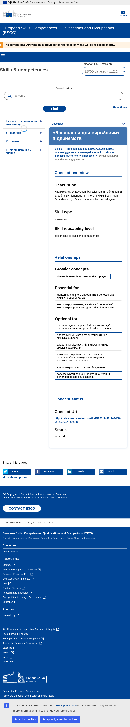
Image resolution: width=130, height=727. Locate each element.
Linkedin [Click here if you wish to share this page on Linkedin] (80, 471)
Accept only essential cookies (59, 719)
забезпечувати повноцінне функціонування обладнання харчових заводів (83, 375)
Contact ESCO (10, 551)
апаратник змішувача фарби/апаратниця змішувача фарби (82, 336)
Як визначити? (68, 2)
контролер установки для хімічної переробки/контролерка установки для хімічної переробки (86, 306)
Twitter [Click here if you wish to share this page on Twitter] (15, 471)
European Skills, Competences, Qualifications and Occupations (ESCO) (48, 533)
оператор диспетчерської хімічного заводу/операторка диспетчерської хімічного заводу (84, 327)
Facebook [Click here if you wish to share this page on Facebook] (49, 471)
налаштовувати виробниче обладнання (81, 367)
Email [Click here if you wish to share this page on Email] (111, 471)
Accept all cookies (25, 719)
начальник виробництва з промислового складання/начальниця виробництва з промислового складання (81, 357)
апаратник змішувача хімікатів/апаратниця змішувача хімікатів (83, 346)
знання (59, 149)
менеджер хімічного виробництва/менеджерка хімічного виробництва (85, 296)
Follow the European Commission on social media (28, 695)
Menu (3, 56)
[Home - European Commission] (19, 14)
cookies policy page (65, 705)
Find (54, 108)
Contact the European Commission (21, 691)
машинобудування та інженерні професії (78, 152)
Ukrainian (123, 14)
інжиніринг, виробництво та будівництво (90, 149)
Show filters (119, 107)
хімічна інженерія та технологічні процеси (82, 276)
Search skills (64, 88)
